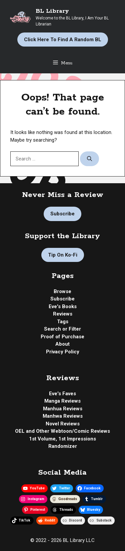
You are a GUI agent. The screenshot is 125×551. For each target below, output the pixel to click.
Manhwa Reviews (63, 416)
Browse (62, 291)
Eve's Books (63, 306)
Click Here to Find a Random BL (62, 40)
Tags (62, 322)
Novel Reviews (63, 424)
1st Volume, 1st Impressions (62, 439)
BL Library (52, 11)
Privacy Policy (62, 352)
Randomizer (62, 446)
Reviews (62, 314)
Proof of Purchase (62, 337)
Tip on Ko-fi (62, 255)
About (62, 344)
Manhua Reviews (62, 409)
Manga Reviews (62, 401)
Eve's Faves (62, 394)
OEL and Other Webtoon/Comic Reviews (62, 431)
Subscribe (62, 214)
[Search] (89, 158)
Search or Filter (62, 329)
